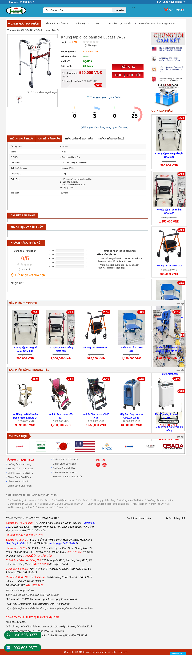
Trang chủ (13, 30)
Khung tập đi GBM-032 (169, 265)
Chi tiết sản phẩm (49, 138)
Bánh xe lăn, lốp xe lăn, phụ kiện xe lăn (108, 504)
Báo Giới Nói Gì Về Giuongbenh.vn (157, 23)
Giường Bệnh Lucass (63, 500)
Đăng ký (180, 1)
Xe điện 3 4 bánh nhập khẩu (67, 476)
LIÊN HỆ (80, 23)
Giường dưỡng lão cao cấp (22, 500)
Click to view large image (44, 92)
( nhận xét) (25, 269)
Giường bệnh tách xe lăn (160, 500)
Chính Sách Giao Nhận (20, 485)
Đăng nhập (168, 2)
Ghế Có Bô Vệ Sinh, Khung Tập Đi (40, 30)
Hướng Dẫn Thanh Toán (20, 468)
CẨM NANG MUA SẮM (64, 472)
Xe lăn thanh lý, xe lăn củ (21, 507)
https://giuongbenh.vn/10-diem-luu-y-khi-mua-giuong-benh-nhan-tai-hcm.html (49, 608)
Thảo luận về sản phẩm (79, 138)
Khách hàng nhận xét (112, 138)
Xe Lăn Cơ (83, 500)
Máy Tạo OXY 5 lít (160, 504)
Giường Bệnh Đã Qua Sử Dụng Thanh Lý (61, 504)
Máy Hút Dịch (140, 504)
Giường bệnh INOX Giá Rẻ (22, 504)
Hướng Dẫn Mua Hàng (19, 464)
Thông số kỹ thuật (21, 138)
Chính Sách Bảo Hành (19, 477)
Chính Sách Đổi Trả (18, 481)
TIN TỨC (96, 23)
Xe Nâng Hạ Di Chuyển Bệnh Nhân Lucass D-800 (25, 418)
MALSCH (64, 507)
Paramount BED (46, 507)
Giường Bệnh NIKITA (64, 468)
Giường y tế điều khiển (131, 500)
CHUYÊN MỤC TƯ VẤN (119, 23)
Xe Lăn (43, 500)
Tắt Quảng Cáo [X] (177, 653)
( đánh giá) (91, 45)
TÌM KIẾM (119, 10)
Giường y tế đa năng (104, 500)
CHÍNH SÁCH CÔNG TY (57, 23)
